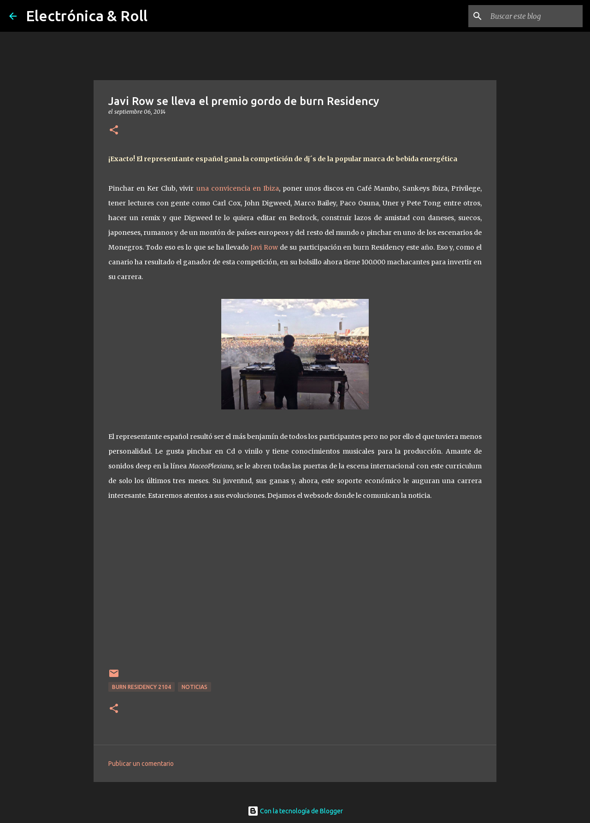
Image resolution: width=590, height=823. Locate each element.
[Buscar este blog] (534, 16)
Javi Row (264, 247)
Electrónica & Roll (87, 15)
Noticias (194, 687)
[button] (113, 130)
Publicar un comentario (141, 763)
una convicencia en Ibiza (237, 188)
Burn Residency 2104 (141, 687)
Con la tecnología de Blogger (295, 811)
